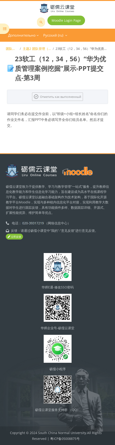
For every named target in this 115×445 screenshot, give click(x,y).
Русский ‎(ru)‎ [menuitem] (53, 35)
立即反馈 (14, 236)
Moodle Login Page (66, 20)
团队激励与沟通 (12, 48)
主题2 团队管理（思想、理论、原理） (37, 48)
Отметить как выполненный (60, 97)
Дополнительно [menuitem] (22, 35)
